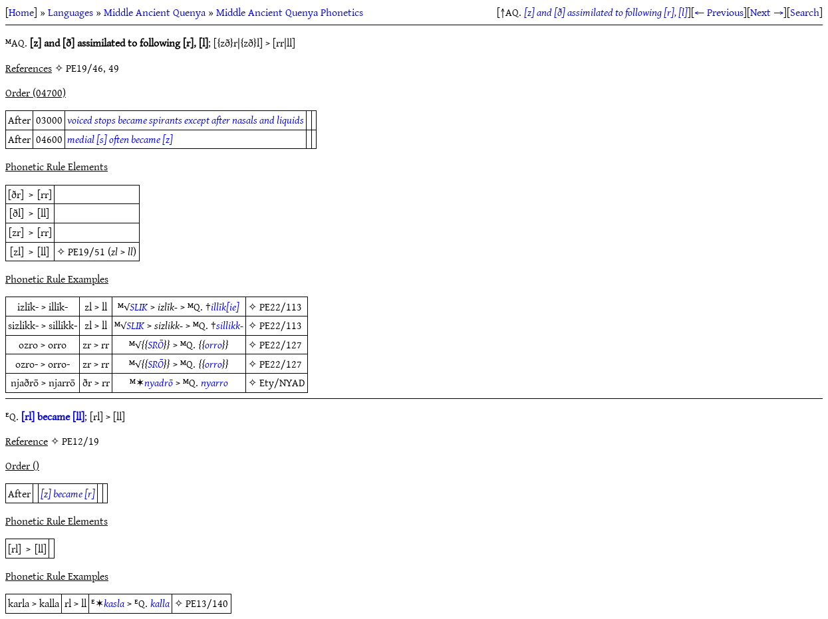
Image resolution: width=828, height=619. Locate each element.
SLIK (139, 306)
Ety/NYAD (282, 382)
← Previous (719, 12)
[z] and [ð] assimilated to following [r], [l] (606, 12)
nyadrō (158, 382)
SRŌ (156, 344)
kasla (114, 603)
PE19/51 (86, 251)
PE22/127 (280, 344)
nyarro (214, 382)
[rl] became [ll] (52, 416)
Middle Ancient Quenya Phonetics (289, 12)
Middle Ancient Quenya (155, 12)
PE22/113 (280, 306)
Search (804, 12)
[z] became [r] (68, 493)
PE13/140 (207, 603)
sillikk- (229, 325)
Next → (766, 12)
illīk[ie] (225, 306)
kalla (160, 603)
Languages (70, 12)
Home (21, 12)
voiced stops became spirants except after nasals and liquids (185, 119)
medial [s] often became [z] (120, 139)
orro (213, 344)
